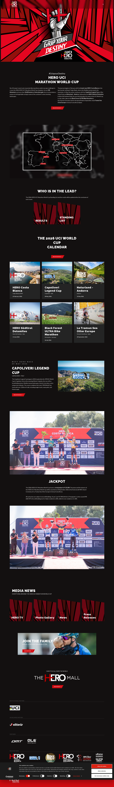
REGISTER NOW (57, 256)
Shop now (57, 686)
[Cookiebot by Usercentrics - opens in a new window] (9, 784)
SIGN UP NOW (27, 651)
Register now (57, 108)
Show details (76, 783)
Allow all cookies (101, 773)
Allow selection (102, 778)
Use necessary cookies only (102, 783)
